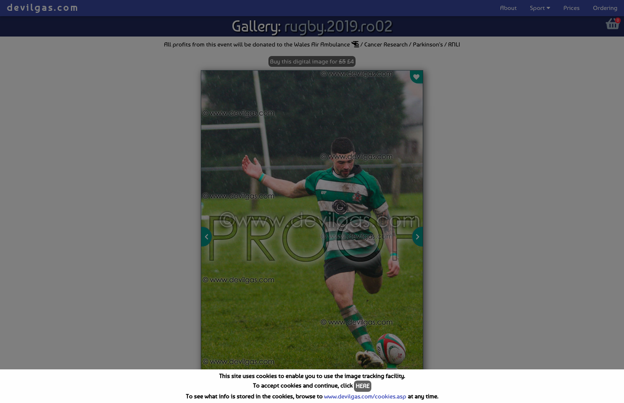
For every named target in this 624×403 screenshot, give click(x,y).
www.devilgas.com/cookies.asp (365, 396)
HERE (362, 386)
